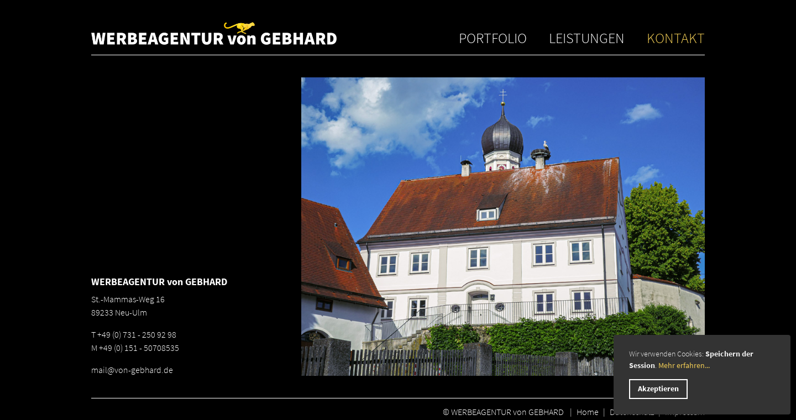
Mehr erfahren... (684, 365)
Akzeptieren (658, 388)
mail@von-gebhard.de (132, 369)
